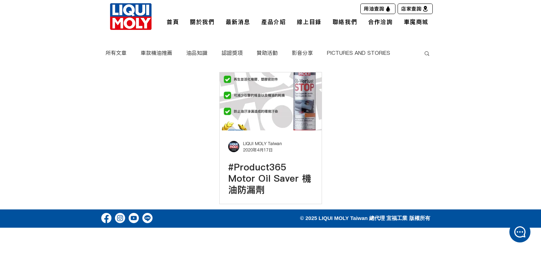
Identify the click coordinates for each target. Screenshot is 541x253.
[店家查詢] (415, 9)
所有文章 (116, 53)
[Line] (147, 218)
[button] (427, 54)
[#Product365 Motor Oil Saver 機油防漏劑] (271, 101)
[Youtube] (134, 218)
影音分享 (302, 53)
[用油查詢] (377, 9)
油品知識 (196, 53)
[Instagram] (120, 218)
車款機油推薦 (156, 53)
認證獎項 (232, 53)
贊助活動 (267, 53)
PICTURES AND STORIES (358, 53)
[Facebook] (106, 218)
